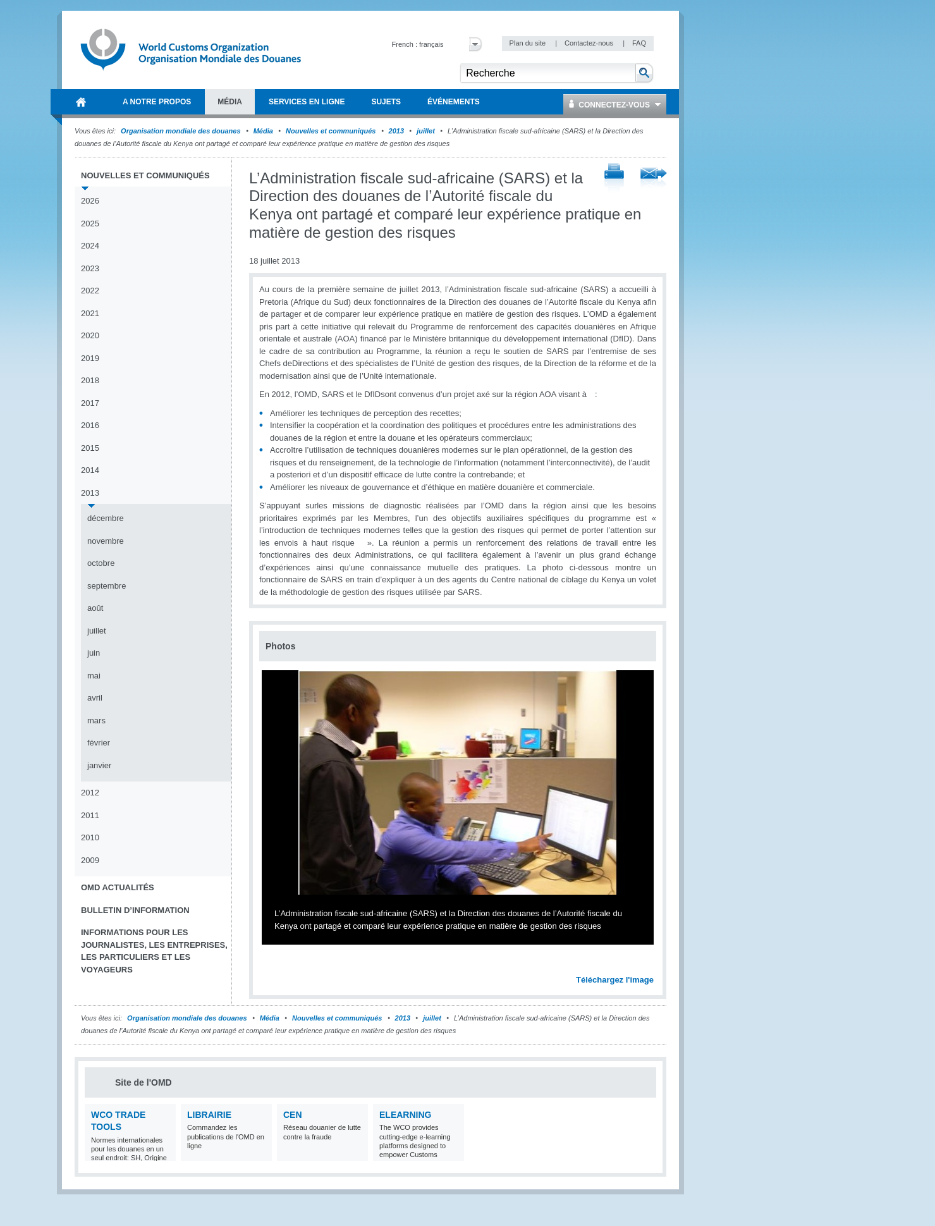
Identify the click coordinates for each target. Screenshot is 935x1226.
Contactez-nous (590, 43)
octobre (100, 563)
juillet (426, 131)
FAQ (639, 43)
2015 (90, 448)
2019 (90, 358)
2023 (90, 268)
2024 (90, 245)
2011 (90, 815)
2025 (90, 223)
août (95, 608)
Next (651, 965)
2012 (90, 792)
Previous (272, 965)
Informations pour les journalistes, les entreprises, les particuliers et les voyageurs (154, 951)
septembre (106, 586)
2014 (90, 470)
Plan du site (529, 43)
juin (93, 653)
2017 (90, 403)
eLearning (405, 1115)
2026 (90, 200)
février (98, 742)
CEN (292, 1115)
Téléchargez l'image (615, 979)
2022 (90, 290)
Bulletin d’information (135, 910)
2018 (90, 380)
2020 (90, 335)
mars (96, 720)
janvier (99, 765)
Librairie (209, 1115)
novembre (105, 541)
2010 (90, 837)
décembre (105, 518)
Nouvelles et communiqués (331, 131)
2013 (396, 131)
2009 (90, 860)
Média (263, 131)
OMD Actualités (117, 887)
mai (94, 675)
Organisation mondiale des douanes (180, 131)
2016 (90, 425)
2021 (90, 313)
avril (94, 697)
